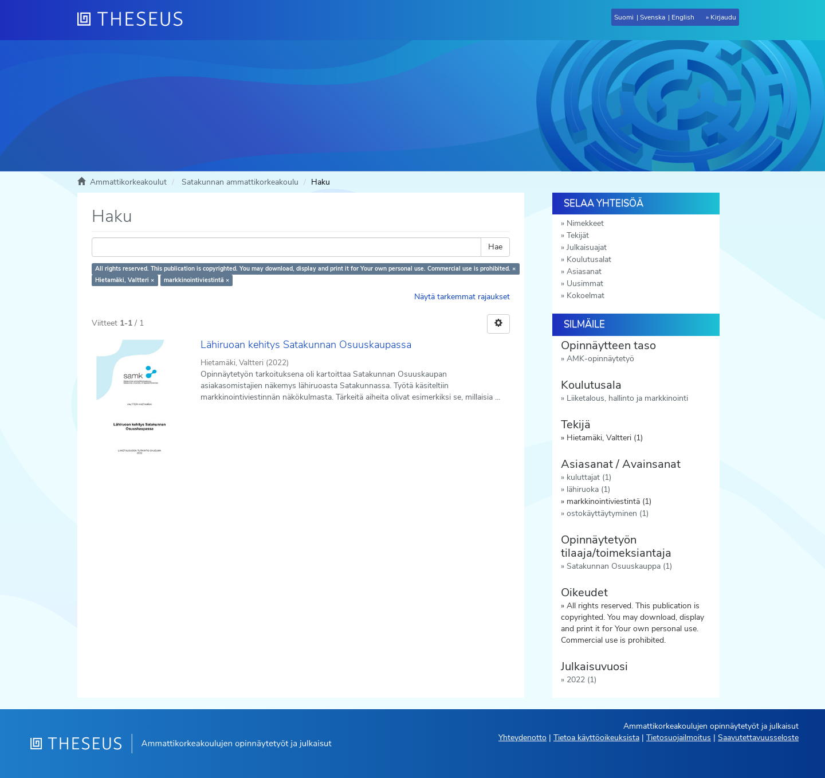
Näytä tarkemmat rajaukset (462, 296)
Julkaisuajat (587, 247)
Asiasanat (584, 271)
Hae (495, 246)
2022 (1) (581, 679)
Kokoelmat (585, 295)
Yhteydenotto (522, 737)
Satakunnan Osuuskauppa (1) (619, 566)
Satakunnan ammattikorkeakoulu (240, 182)
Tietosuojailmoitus (678, 737)
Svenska (652, 17)
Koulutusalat (589, 259)
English (682, 17)
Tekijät (578, 235)
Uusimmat (585, 283)
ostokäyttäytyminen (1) (608, 513)
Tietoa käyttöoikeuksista (596, 737)
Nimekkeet (585, 223)
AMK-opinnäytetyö (600, 358)
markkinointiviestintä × (196, 280)
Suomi (624, 17)
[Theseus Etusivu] (134, 20)
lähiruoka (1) (588, 489)
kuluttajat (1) (589, 477)
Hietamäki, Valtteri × (124, 280)
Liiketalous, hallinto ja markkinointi (627, 398)
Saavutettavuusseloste (758, 737)
